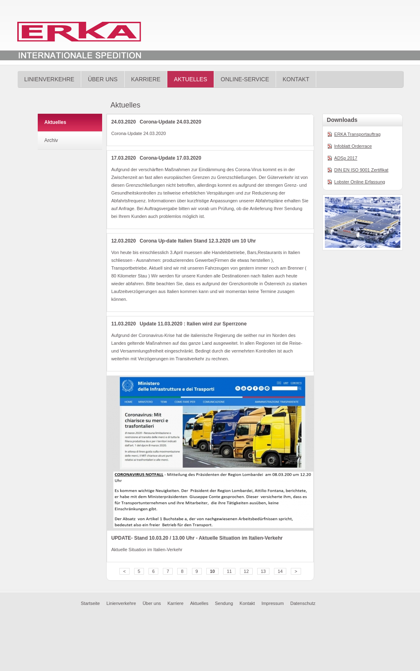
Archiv (51, 140)
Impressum (272, 603)
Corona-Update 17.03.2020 (170, 158)
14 (280, 571)
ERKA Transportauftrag (357, 134)
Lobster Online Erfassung (359, 181)
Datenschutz (302, 603)
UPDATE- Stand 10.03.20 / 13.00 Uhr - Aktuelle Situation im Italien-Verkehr (197, 538)
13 (263, 571)
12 (246, 571)
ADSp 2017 (345, 158)
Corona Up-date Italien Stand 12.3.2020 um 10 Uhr (198, 241)
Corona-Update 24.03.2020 (170, 122)
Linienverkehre (49, 79)
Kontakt (296, 79)
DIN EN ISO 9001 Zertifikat (361, 169)
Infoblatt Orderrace (353, 146)
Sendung (224, 603)
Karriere (146, 79)
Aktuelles (190, 79)
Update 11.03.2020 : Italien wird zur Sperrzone (193, 324)
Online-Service (245, 79)
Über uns (102, 79)
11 (229, 571)
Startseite (90, 603)
